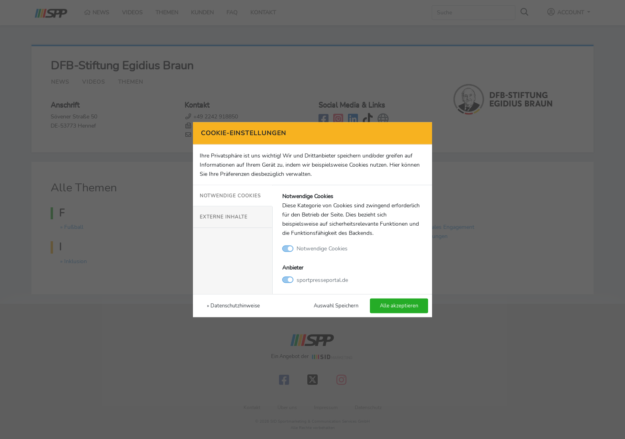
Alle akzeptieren (399, 305)
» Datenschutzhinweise (233, 305)
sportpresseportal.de (322, 279)
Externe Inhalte (224, 217)
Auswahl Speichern (336, 305)
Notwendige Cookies (230, 196)
